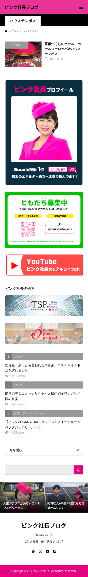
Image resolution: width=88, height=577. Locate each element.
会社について (43, 534)
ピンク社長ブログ (21, 7)
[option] (22, 497)
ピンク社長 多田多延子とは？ (44, 541)
